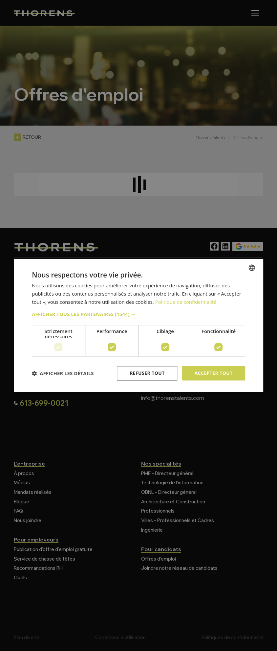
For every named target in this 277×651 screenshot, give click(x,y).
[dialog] (138, 325)
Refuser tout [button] (147, 373)
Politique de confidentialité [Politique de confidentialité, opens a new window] (186, 302)
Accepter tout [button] (214, 373)
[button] (138, 314)
